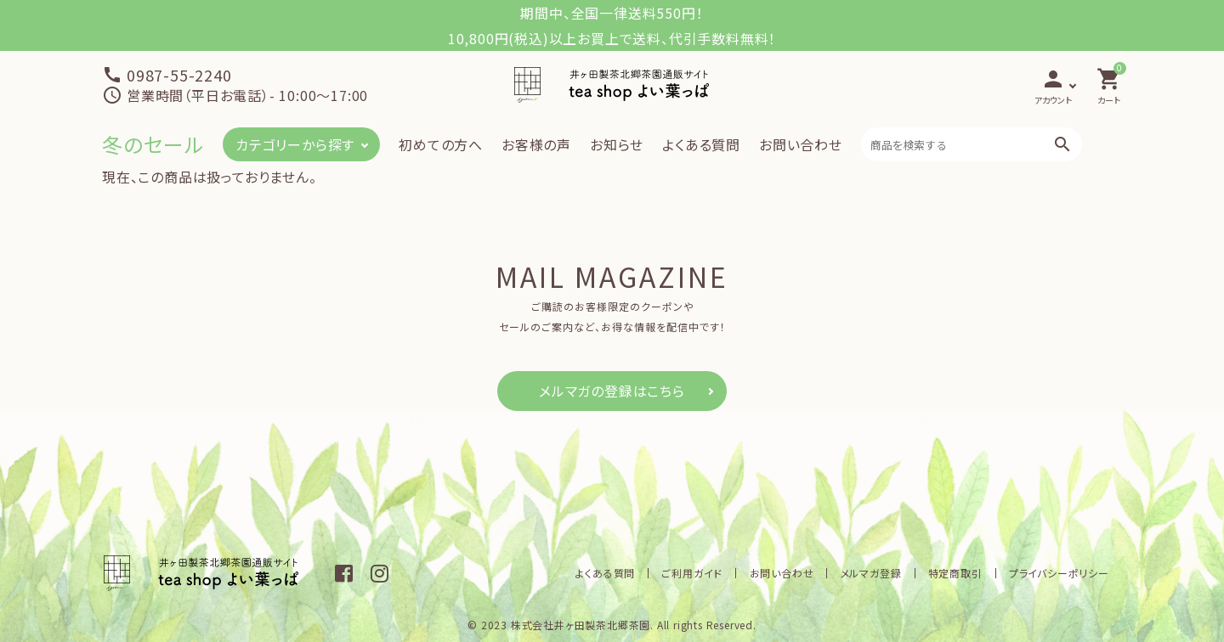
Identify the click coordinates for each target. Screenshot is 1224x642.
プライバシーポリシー (1060, 573)
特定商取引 (958, 573)
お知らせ (616, 144)
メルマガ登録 (875, 573)
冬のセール (153, 144)
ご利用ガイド (701, 573)
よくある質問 (701, 144)
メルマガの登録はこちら (612, 390)
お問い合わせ (800, 144)
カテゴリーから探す (294, 144)
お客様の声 (536, 144)
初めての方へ (441, 144)
